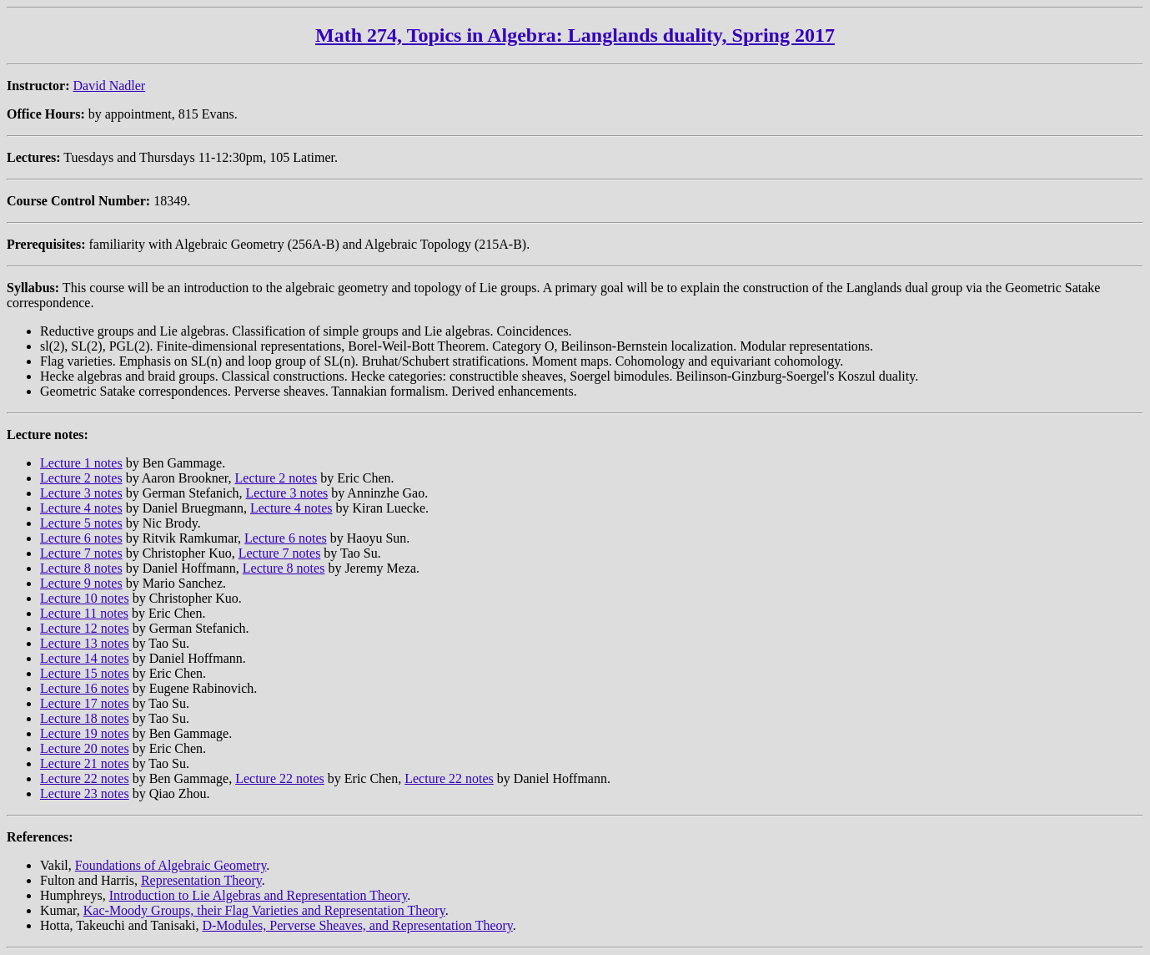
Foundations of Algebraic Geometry (171, 865)
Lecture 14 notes (84, 658)
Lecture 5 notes (81, 523)
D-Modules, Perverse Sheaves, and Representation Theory (357, 925)
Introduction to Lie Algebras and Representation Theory (258, 895)
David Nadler (109, 85)
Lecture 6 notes (81, 538)
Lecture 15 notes (84, 673)
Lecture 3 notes (81, 493)
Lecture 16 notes (84, 688)
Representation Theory (201, 880)
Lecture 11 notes (84, 613)
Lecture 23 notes (84, 793)
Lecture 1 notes (81, 463)
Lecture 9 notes (81, 583)
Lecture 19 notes (84, 733)
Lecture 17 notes (84, 703)
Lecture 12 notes (84, 628)
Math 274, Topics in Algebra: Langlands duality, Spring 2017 (575, 35)
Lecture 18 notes (84, 718)
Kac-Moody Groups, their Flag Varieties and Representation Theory (264, 910)
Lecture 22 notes (84, 778)
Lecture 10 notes (84, 598)
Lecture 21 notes (84, 763)
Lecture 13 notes (84, 643)
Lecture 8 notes (81, 568)
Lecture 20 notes (84, 748)
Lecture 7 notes (81, 553)
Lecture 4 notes (81, 508)
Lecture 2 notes (81, 478)
